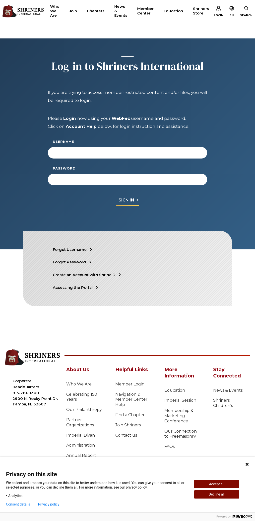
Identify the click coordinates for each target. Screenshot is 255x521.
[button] (232, 15)
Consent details (18, 504)
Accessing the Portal (73, 287)
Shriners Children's (223, 403)
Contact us (126, 435)
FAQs (169, 446)
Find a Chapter (130, 414)
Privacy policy (48, 504)
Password (64, 168)
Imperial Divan (80, 435)
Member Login (129, 384)
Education (174, 390)
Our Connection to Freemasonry (180, 434)
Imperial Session (180, 400)
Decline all (217, 494)
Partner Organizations (80, 422)
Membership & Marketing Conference (178, 415)
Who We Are (79, 384)
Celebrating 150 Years (81, 397)
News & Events (228, 390)
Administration (80, 445)
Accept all (216, 484)
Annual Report (81, 455)
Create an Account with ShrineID (84, 274)
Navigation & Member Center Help (131, 399)
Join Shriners (128, 425)
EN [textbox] (232, 15)
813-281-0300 (25, 392)
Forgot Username (70, 249)
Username (63, 142)
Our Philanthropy (84, 409)
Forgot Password (69, 262)
